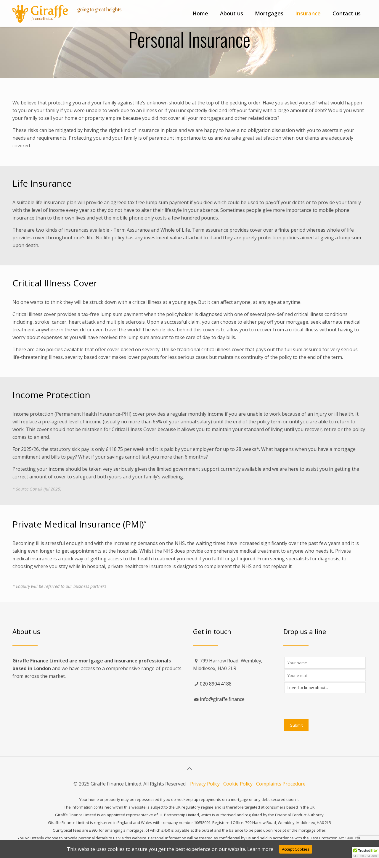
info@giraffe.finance (222, 699)
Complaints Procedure (281, 783)
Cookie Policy (238, 783)
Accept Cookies (295, 849)
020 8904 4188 (216, 683)
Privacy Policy (205, 783)
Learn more (260, 849)
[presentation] (329, 705)
